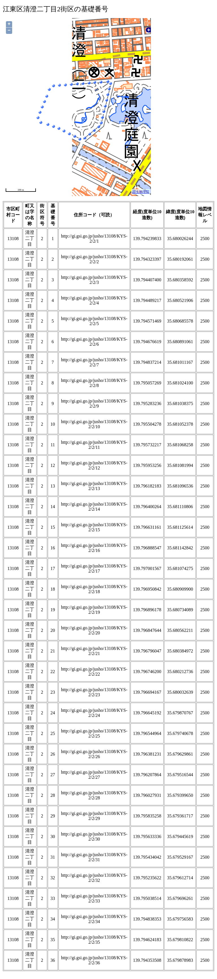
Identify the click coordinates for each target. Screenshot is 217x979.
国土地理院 (140, 192)
